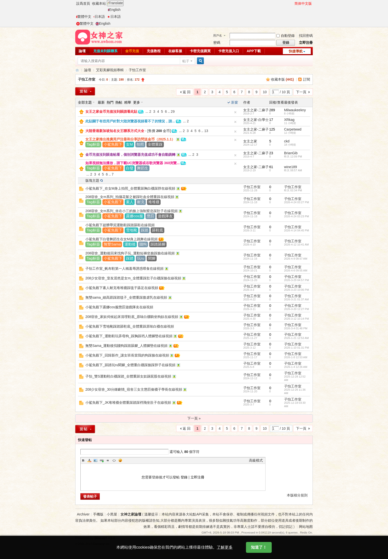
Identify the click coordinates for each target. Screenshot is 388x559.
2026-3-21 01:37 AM (296, 299)
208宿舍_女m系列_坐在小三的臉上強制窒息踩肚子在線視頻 (131, 211)
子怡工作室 (137, 70)
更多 (136, 102)
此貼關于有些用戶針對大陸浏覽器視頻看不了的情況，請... (130, 121)
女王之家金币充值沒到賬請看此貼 (111, 111)
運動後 (130, 244)
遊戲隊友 (165, 216)
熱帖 (118, 102)
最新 (101, 102)
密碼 (216, 43)
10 (265, 92)
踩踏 (144, 230)
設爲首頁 (83, 3)
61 (271, 167)
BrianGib (290, 153)
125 (272, 129)
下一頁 (301, 92)
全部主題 (85, 102)
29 (173, 111)
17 (271, 120)
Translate (115, 3)
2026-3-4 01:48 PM (295, 328)
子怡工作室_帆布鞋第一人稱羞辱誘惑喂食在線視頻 (124, 268)
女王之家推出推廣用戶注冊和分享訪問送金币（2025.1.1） (130, 139)
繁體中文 (83, 17)
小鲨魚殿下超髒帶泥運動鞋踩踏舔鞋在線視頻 (120, 225)
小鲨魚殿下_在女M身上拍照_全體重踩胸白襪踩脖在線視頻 (130, 188)
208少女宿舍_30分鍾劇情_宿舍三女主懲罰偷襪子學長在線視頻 (133, 389)
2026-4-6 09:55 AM (295, 270)
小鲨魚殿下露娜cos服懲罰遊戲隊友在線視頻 (119, 307)
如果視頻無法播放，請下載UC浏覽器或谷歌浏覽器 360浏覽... (132, 163)
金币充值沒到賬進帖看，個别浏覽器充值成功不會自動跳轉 (130, 155)
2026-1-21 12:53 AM (296, 337)
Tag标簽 (93, 144)
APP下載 (254, 51)
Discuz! (101, 538)
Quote (107, 460)
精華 (127, 102)
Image (95, 460)
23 (271, 153)
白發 (129, 168)
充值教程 (154, 51)
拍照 (140, 144)
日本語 (99, 17)
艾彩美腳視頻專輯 (110, 70)
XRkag (289, 120)
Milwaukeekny (295, 110)
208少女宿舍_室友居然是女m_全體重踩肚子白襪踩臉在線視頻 (133, 278)
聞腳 (151, 258)
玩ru (140, 258)
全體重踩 (155, 144)
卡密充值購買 (200, 51)
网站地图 (306, 527)
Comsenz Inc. (101, 543)
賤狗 (143, 244)
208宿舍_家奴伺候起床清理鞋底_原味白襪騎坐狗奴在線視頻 (131, 317)
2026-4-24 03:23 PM (296, 216)
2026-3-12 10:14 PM (296, 318)
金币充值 (132, 51)
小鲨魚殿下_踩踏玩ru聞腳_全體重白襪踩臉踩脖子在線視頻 (130, 365)
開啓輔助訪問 (292, 3)
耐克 (141, 202)
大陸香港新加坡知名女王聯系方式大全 (114, 131)
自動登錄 (285, 36)
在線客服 (175, 51)
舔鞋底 (157, 230)
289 (272, 110)
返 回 (187, 92)
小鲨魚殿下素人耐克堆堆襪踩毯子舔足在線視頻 (121, 288)
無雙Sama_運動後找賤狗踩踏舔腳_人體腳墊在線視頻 (126, 346)
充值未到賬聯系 (105, 51)
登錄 (184, 477)
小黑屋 (112, 514)
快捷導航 (296, 51)
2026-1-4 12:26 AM (295, 366)
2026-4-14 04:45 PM (296, 230)
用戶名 (217, 35)
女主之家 (250, 141)
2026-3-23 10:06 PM (296, 289)
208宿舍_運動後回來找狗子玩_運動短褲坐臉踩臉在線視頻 (130, 253)
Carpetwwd (292, 129)
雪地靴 (131, 230)
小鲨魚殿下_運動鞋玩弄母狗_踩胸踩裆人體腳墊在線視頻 (128, 336)
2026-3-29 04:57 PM (296, 280)
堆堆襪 (153, 202)
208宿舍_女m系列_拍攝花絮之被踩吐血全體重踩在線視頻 (129, 197)
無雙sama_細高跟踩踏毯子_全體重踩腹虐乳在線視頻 (126, 297)
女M (129, 144)
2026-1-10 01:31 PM (296, 347)
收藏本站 (99, 3)
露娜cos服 (134, 216)
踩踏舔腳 (157, 244)
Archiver (83, 514)
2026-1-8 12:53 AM (295, 357)
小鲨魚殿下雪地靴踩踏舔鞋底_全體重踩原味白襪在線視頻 (129, 326)
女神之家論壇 (77, 70)
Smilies (120, 460)
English (114, 10)
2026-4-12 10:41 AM (296, 244)
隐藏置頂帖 (235, 112)
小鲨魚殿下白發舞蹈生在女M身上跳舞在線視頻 (121, 239)
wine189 (290, 167)
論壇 (82, 51)
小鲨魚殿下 (113, 144)
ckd (287, 141)
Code (114, 460)
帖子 (185, 61)
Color (89, 460)
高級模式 (256, 460)
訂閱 (306, 79)
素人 (129, 202)
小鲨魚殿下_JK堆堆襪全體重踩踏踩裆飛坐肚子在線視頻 (128, 402)
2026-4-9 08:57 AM (295, 258)
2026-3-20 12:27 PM (296, 309)
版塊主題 (92, 180)
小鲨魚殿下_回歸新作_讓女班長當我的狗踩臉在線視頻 (127, 355)
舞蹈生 (142, 168)
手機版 (98, 514)
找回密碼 (306, 36)
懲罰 (150, 216)
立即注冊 (306, 43)
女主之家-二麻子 (256, 110)
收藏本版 (282, 79)
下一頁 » (194, 418)
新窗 (234, 102)
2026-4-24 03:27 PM (296, 202)
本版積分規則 (297, 495)
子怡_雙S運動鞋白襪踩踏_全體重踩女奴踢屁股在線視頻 (128, 376)
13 (206, 131)
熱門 (110, 102)
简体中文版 (303, 3)
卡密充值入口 (228, 51)
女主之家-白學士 (256, 120)
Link (101, 460)
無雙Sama (112, 244)
